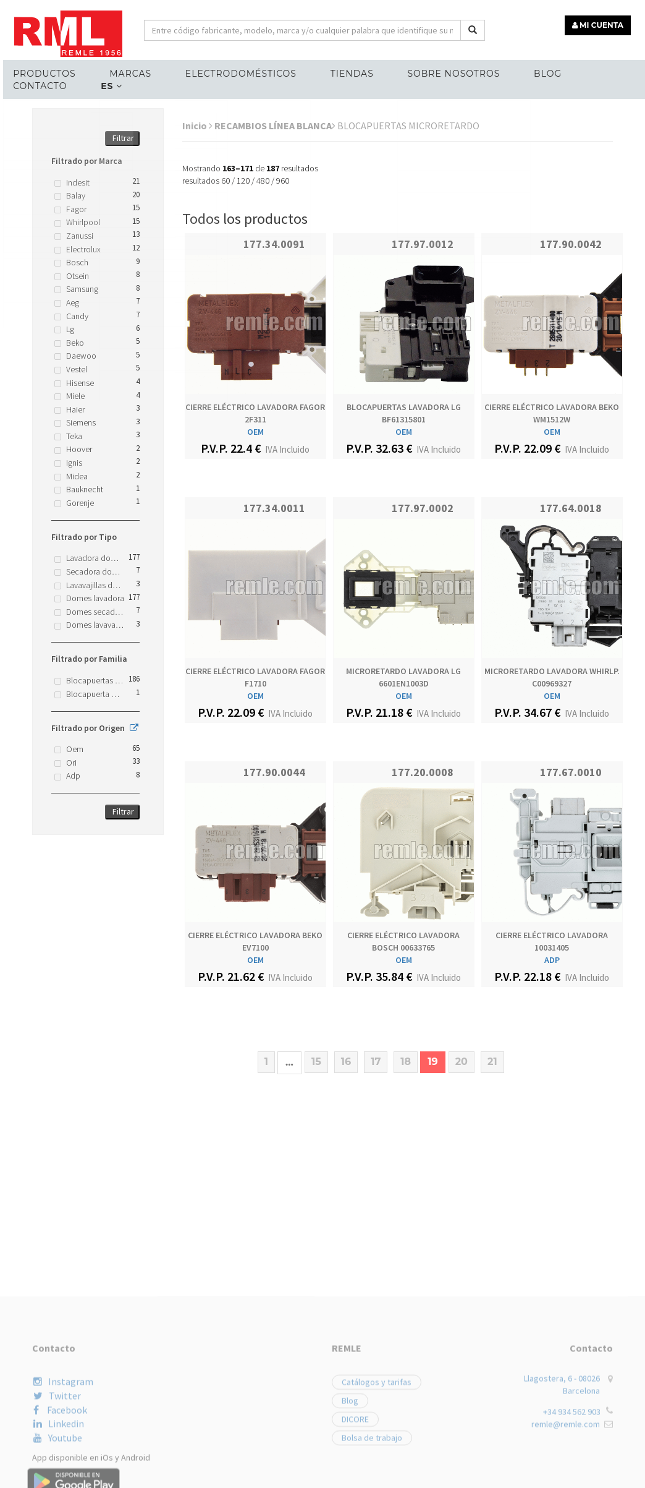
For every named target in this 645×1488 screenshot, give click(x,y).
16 (346, 1061)
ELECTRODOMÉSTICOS (234, 71)
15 (316, 1061)
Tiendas (343, 71)
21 (492, 1061)
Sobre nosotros (443, 71)
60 (225, 180)
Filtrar (123, 137)
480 (262, 180)
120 (243, 180)
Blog (535, 71)
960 (282, 180)
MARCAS (126, 71)
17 (376, 1061)
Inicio (197, 125)
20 (461, 1061)
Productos (42, 71)
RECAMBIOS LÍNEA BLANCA (274, 125)
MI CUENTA (599, 23)
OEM (255, 431)
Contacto (37, 84)
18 (405, 1061)
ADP (552, 959)
